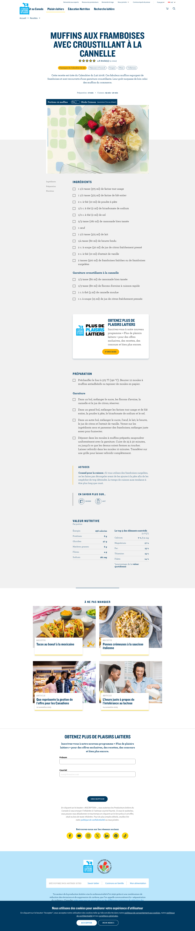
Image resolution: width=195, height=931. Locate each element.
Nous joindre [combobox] (122, 2)
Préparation (51, 186)
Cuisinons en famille (114, 883)
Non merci (108, 923)
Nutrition (50, 191)
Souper (112, 68)
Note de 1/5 (80, 60)
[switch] (93, 102)
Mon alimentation (138, 883)
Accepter (86, 923)
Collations (132, 68)
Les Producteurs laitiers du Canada (24, 8)
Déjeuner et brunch (97, 68)
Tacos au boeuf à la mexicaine (55, 644)
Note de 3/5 (87, 60)
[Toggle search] (174, 9)
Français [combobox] (160, 2)
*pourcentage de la (127, 565)
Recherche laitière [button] (125, 9)
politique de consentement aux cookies (142, 912)
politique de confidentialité (93, 819)
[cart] (167, 9)
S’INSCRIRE (110, 352)
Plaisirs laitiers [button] (70, 9)
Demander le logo (108, 2)
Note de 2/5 (83, 60)
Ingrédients (51, 181)
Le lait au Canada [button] (45, 9)
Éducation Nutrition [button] (97, 9)
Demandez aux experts (71, 2)
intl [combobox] (172, 2)
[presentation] (97, 786)
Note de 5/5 (94, 60)
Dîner (121, 68)
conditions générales (108, 915)
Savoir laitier (93, 883)
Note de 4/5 (90, 60)
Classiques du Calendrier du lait (72, 68)
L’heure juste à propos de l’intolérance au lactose (118, 701)
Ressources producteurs (90, 2)
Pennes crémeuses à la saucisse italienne (123, 646)
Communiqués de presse (141, 2)
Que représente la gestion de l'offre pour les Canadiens (54, 701)
